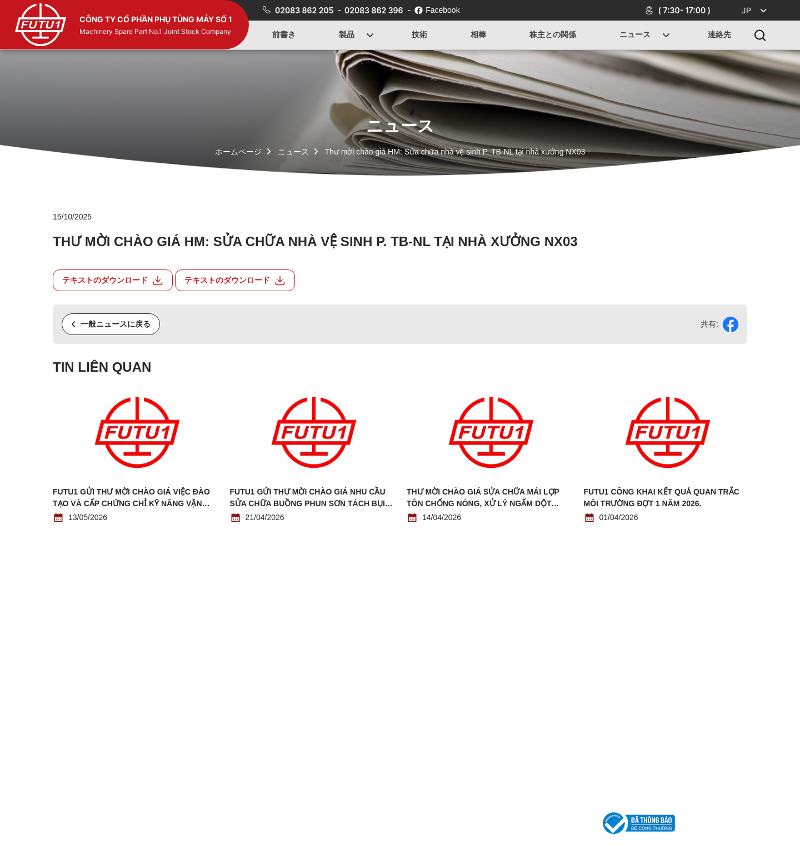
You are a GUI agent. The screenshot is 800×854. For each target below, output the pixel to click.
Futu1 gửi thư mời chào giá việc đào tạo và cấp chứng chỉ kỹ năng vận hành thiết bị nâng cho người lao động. (131, 498)
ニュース (635, 35)
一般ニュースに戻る (111, 323)
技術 (419, 35)
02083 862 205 (305, 10)
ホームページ (238, 151)
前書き (284, 35)
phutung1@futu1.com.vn (551, 822)
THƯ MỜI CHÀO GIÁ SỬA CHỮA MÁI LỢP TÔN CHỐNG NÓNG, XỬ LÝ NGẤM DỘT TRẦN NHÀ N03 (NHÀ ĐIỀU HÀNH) (483, 498)
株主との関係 (552, 35)
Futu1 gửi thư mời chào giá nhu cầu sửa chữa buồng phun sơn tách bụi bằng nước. (308, 498)
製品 (346, 35)
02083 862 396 (374, 10)
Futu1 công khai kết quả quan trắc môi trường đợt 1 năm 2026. (661, 497)
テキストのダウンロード (112, 280)
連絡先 (719, 35)
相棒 (478, 35)
